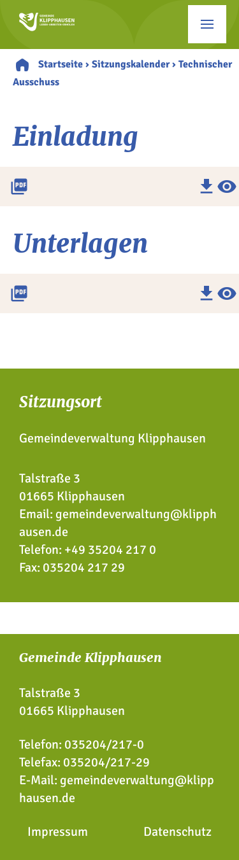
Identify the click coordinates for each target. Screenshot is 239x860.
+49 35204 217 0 (110, 550)
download (206, 186)
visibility (227, 186)
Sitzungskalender (131, 64)
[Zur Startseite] (47, 27)
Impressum (57, 832)
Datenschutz (177, 832)
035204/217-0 (104, 744)
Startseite (60, 64)
